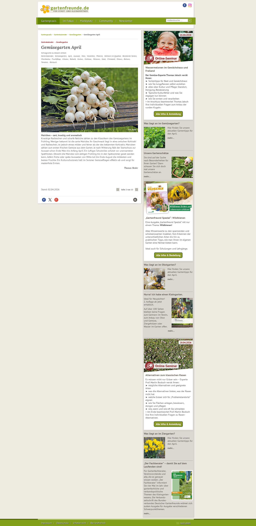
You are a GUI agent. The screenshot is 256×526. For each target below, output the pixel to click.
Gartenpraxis (48, 21)
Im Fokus (68, 21)
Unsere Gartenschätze (156, 153)
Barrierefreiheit (97, 522)
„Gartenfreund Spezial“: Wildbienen (165, 217)
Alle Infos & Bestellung (168, 255)
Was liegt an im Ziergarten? (159, 433)
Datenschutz (62, 522)
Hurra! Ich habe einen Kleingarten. (163, 294)
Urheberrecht (79, 522)
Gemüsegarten (75, 34)
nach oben (185, 522)
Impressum (46, 522)
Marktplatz (86, 21)
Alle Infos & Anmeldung (168, 113)
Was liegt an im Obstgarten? (160, 264)
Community (106, 21)
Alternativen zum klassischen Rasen (165, 375)
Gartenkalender (60, 34)
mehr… (171, 137)
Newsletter (126, 21)
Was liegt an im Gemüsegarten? (161, 123)
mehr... (147, 513)
